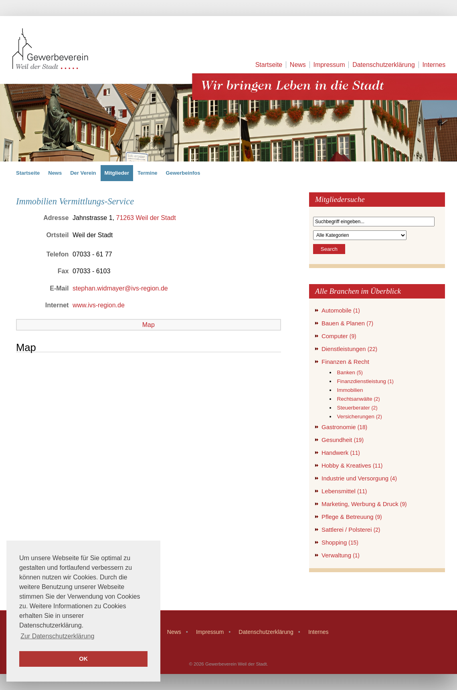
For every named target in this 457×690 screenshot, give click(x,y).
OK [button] (83, 659)
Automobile (341, 310)
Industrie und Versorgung (359, 478)
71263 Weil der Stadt (146, 217)
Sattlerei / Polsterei (351, 529)
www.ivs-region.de (99, 305)
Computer (339, 336)
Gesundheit (343, 439)
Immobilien (350, 390)
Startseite (269, 64)
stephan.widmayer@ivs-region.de (120, 288)
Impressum (329, 64)
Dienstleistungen (349, 348)
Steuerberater (357, 408)
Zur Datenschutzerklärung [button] (57, 636)
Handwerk (341, 452)
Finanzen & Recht (345, 361)
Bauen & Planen (347, 323)
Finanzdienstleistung (365, 381)
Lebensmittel (344, 491)
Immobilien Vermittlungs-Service (75, 201)
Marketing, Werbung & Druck (364, 503)
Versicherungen (359, 417)
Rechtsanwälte (358, 399)
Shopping (340, 542)
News (298, 64)
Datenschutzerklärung (383, 64)
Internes (433, 64)
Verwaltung (341, 555)
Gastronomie (344, 427)
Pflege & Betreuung (352, 516)
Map (148, 324)
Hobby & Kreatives (352, 465)
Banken (349, 372)
